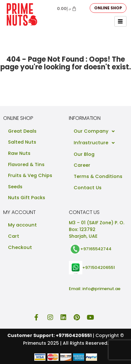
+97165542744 (95, 249)
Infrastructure (96, 143)
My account (22, 225)
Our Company (96, 131)
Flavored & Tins (26, 164)
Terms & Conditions (98, 176)
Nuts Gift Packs (26, 197)
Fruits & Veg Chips (30, 175)
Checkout (20, 247)
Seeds (15, 186)
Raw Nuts (19, 153)
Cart (13, 236)
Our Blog (84, 154)
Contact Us (88, 187)
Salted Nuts (22, 142)
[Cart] (67, 8)
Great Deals (22, 131)
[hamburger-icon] (120, 21)
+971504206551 (98, 267)
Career (82, 165)
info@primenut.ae (101, 289)
